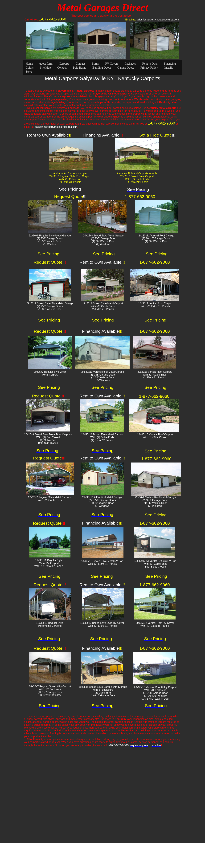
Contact (62, 67)
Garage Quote (125, 67)
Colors (30, 67)
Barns (95, 63)
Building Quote (101, 67)
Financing (170, 63)
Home (29, 63)
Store (29, 71)
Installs (168, 67)
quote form (46, 63)
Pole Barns (79, 67)
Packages (130, 63)
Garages (80, 63)
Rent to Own (149, 63)
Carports (64, 63)
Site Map (45, 67)
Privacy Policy (149, 67)
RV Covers (111, 63)
